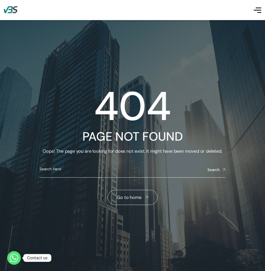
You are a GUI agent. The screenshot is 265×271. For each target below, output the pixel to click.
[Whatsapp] (14, 258)
